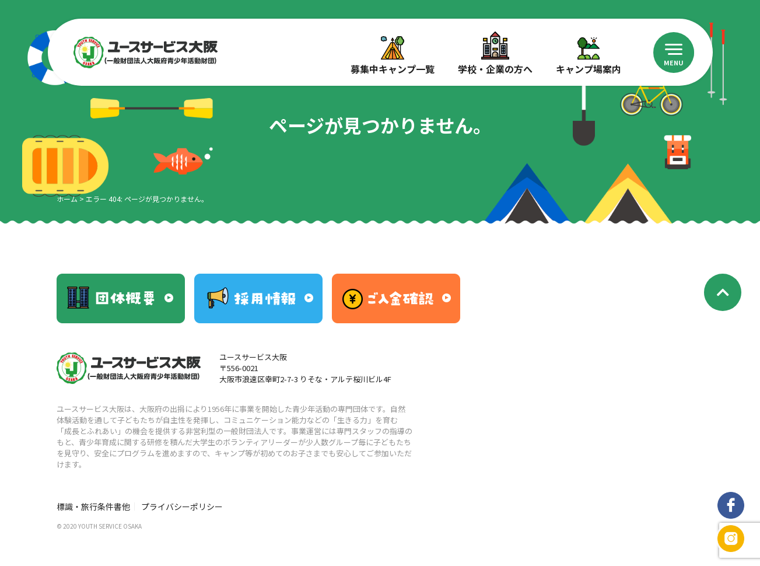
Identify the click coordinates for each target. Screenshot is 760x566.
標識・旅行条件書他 (93, 506)
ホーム (67, 199)
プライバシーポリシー (182, 506)
